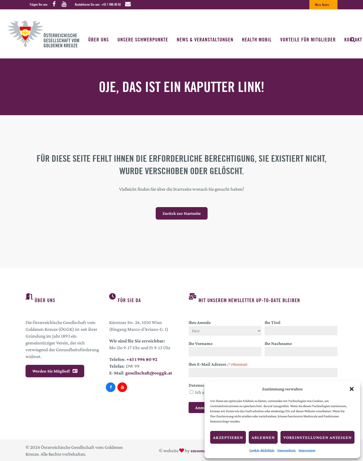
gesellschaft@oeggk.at (148, 373)
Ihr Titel (272, 322)
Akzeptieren (228, 437)
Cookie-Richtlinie (262, 450)
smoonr (198, 450)
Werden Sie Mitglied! (54, 371)
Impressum (307, 450)
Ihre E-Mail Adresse (218, 364)
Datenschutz (286, 450)
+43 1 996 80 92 (111, 4)
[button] (351, 389)
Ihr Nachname (278, 343)
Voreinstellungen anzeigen (317, 437)
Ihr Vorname (200, 343)
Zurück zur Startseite (181, 213)
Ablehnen (263, 437)
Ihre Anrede (200, 322)
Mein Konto (322, 5)
